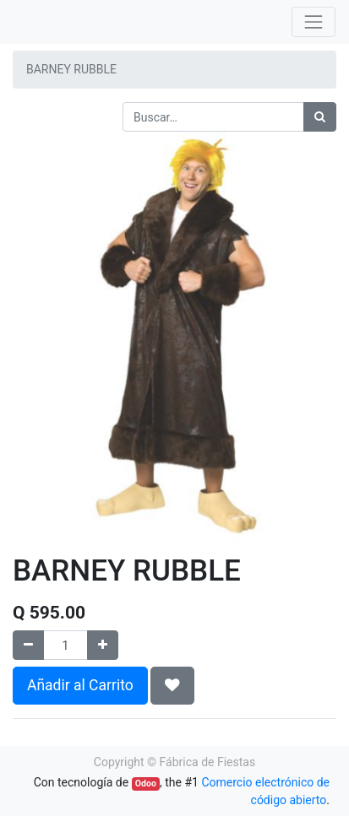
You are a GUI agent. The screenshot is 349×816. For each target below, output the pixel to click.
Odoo (145, 783)
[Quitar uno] (28, 645)
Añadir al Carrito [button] (80, 685)
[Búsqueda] (319, 117)
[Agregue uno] (102, 645)
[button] (172, 685)
